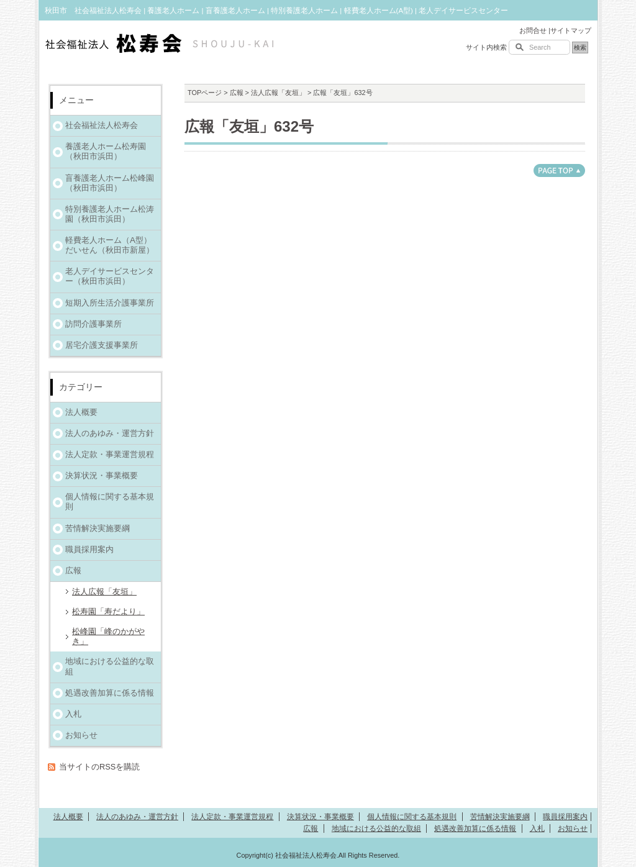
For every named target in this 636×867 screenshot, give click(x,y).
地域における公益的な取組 (109, 666)
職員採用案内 (89, 549)
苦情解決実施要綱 (97, 528)
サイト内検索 (486, 47)
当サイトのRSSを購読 (99, 766)
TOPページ (205, 92)
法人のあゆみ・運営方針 (109, 433)
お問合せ (533, 30)
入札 (73, 714)
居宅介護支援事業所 (101, 345)
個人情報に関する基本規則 (109, 501)
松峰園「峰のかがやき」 (108, 636)
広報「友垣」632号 (249, 126)
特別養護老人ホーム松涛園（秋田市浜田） (109, 214)
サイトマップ (570, 30)
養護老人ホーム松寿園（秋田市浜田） (105, 151)
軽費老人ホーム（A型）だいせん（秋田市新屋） (109, 245)
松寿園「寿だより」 (108, 611)
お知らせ (81, 735)
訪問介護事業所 (93, 324)
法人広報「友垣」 (278, 92)
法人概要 (81, 412)
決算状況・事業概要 (101, 475)
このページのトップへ (559, 170)
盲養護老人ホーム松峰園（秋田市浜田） (109, 183)
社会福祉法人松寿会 (101, 125)
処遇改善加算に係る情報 (109, 692)
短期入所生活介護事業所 (109, 302)
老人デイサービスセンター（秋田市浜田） (109, 276)
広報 (236, 92)
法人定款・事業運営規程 (109, 454)
